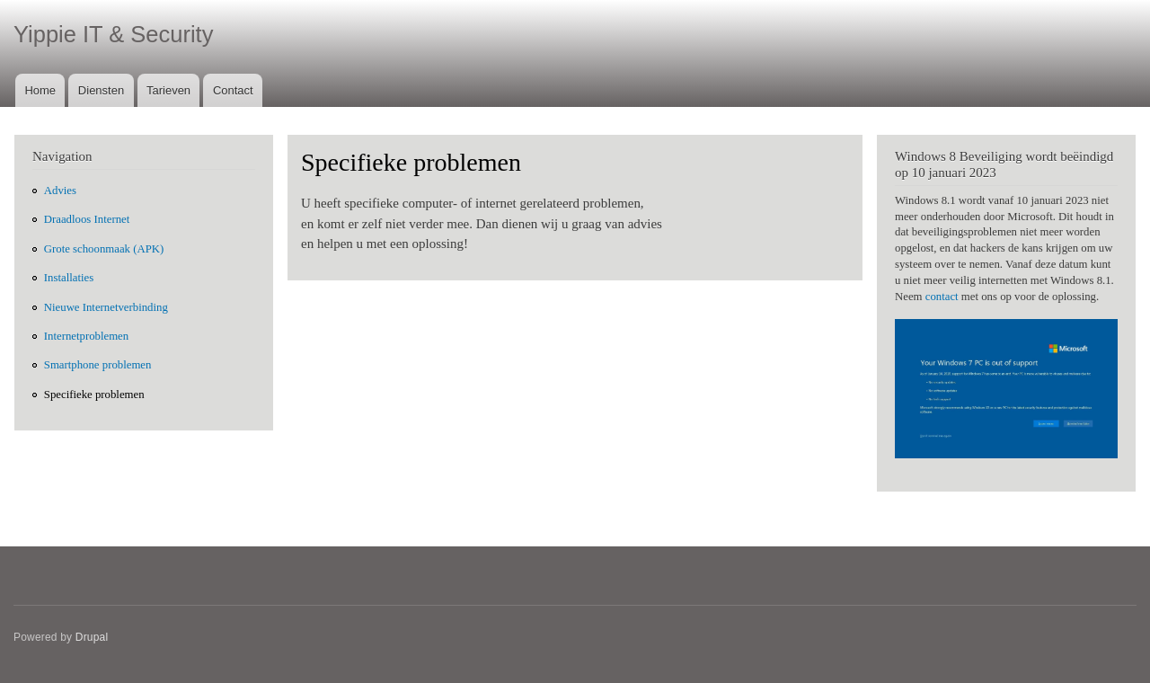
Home (40, 90)
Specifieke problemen (94, 394)
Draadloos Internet (86, 219)
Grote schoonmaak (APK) (104, 249)
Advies (60, 190)
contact (942, 296)
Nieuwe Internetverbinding (106, 307)
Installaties (68, 277)
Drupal (92, 637)
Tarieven (168, 90)
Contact (233, 90)
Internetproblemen (86, 336)
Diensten (101, 90)
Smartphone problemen (98, 365)
